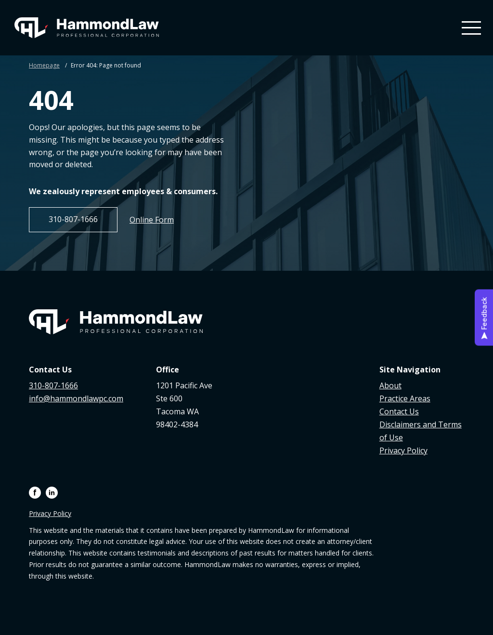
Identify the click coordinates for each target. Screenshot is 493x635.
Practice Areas (404, 398)
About (390, 385)
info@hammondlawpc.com (76, 398)
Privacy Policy (403, 450)
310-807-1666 (73, 219)
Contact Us (399, 411)
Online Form (152, 219)
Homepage (44, 65)
